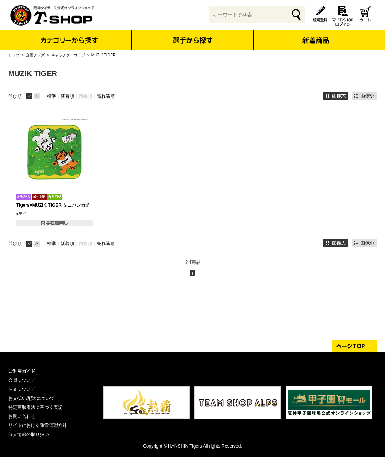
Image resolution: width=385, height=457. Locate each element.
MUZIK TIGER (103, 55)
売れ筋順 (106, 96)
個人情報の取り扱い (28, 434)
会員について (21, 380)
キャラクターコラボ (68, 55)
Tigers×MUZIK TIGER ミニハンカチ (53, 205)
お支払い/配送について (31, 398)
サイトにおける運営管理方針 (37, 425)
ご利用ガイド (21, 371)
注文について (21, 389)
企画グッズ (35, 55)
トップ (14, 55)
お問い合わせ (21, 416)
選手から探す (193, 40)
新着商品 (315, 35)
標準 (51, 96)
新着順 (67, 96)
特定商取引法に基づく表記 (35, 407)
